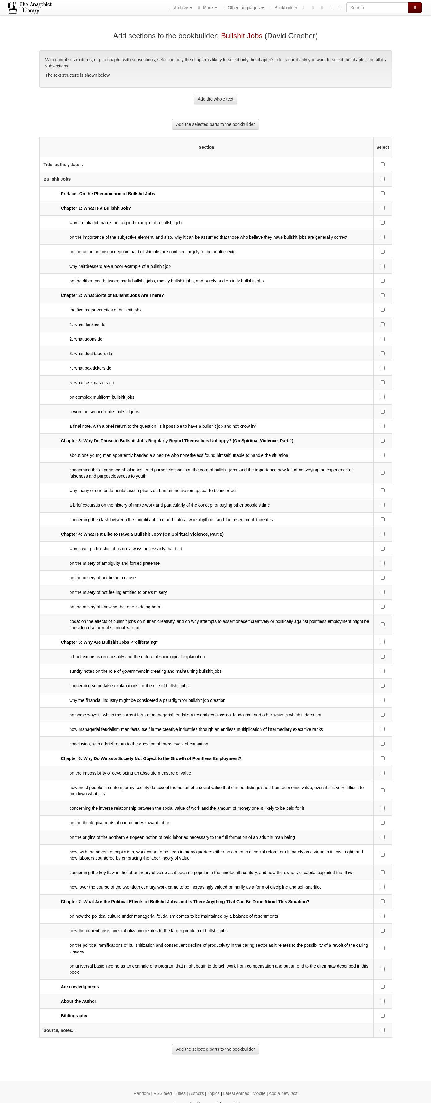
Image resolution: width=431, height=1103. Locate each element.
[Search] (377, 7)
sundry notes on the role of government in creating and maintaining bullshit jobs (146, 671)
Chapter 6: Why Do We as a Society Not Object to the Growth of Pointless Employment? (151, 758)
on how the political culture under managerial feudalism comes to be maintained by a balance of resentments (174, 916)
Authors (196, 1093)
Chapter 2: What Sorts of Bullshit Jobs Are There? (112, 295)
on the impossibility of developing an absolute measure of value (130, 772)
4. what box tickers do (90, 368)
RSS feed (162, 1093)
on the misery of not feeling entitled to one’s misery (118, 592)
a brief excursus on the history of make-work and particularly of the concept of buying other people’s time (170, 505)
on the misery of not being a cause (103, 577)
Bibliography (74, 1015)
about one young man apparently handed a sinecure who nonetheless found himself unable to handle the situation (179, 455)
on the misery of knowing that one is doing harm (116, 606)
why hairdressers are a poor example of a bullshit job (120, 266)
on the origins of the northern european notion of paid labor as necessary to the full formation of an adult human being (182, 837)
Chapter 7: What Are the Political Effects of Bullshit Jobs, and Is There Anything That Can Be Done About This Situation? (185, 901)
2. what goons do (86, 339)
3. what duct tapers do (91, 353)
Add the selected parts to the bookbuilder (215, 124)
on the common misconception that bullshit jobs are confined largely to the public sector (153, 251)
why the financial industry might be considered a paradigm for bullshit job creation (148, 700)
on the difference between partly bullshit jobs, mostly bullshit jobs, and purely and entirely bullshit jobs (167, 280)
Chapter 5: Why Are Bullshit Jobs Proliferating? (110, 642)
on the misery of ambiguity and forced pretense (115, 563)
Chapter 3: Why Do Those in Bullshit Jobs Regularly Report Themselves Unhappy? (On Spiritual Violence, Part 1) (177, 440)
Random (142, 1093)
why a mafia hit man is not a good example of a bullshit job (126, 222)
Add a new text (283, 1093)
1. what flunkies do (88, 324)
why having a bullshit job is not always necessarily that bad (126, 548)
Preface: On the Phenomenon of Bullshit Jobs (108, 193)
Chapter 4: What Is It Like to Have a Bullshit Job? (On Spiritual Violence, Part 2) (142, 534)
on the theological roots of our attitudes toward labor (119, 822)
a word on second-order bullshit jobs (104, 411)
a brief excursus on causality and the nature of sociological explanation (137, 656)
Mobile (259, 1093)
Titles (180, 1093)
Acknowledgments (80, 986)
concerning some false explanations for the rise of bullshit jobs (129, 685)
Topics (213, 1093)
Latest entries (236, 1093)
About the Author (79, 1001)
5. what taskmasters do (92, 382)
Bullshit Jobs (242, 36)
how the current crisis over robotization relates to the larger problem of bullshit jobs (149, 930)
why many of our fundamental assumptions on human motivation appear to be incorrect (153, 490)
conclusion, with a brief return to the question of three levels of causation (139, 743)
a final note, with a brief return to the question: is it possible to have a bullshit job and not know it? (163, 426)
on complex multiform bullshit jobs (102, 397)
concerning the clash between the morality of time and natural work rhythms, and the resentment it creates (171, 519)
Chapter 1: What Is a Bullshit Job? (96, 208)
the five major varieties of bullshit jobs (106, 309)
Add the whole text (215, 99)
